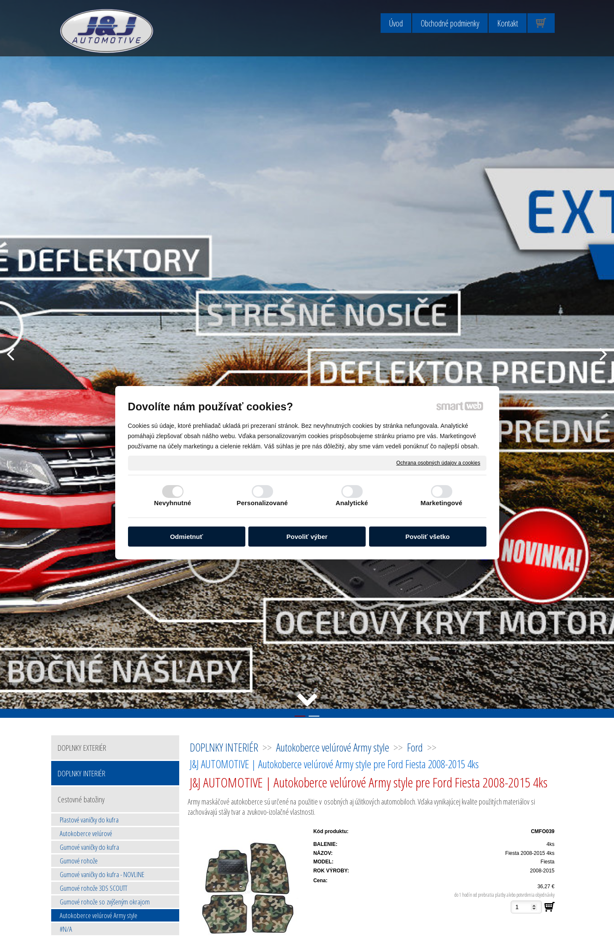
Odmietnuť (186, 536)
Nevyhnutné (172, 502)
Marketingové (442, 502)
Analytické (351, 502)
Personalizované (262, 502)
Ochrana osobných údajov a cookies (438, 462)
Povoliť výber (306, 536)
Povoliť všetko (427, 536)
